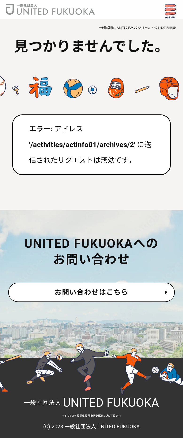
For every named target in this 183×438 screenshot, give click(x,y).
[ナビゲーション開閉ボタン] (170, 11)
